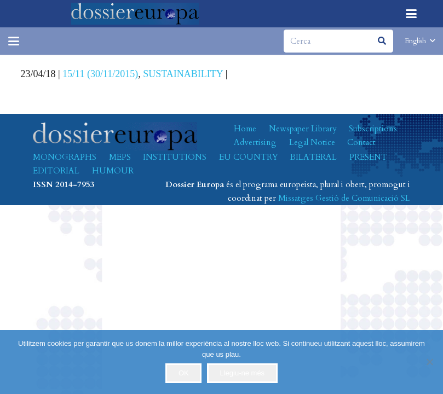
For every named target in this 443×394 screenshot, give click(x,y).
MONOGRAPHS (64, 157)
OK (184, 373)
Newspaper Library (303, 128)
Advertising (255, 142)
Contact (361, 142)
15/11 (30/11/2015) (100, 73)
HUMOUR (113, 170)
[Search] (381, 41)
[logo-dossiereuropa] (135, 14)
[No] (429, 361)
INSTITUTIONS (174, 157)
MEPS (120, 157)
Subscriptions (373, 128)
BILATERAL (313, 157)
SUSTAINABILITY (183, 73)
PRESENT (368, 157)
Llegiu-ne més (242, 373)
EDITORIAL (56, 170)
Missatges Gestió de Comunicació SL (344, 198)
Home (245, 128)
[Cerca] (338, 41)
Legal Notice (312, 142)
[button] (411, 13)
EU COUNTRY (248, 157)
